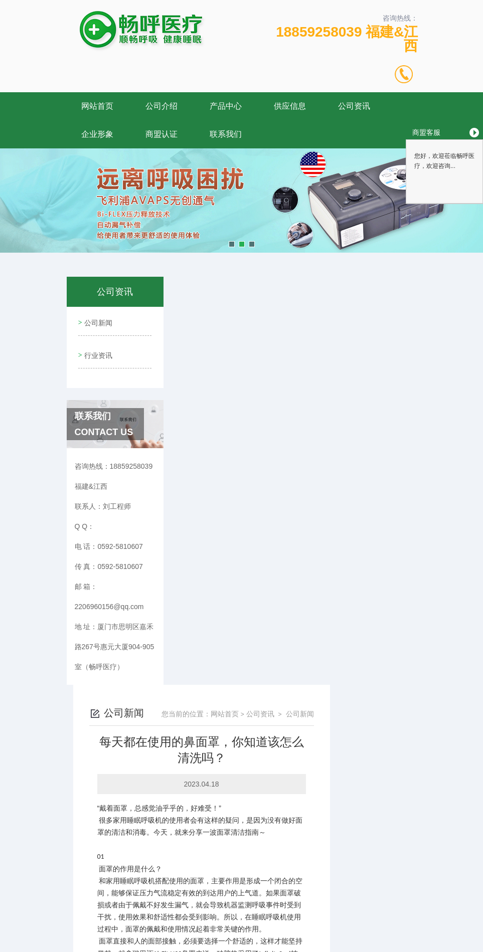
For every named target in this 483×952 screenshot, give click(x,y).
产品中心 (226, 106)
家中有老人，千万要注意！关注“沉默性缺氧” (275, 825)
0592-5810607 (144, 904)
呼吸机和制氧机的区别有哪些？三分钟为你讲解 (279, 842)
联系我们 (226, 134)
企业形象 (97, 134)
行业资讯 (97, 349)
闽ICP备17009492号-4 (312, 920)
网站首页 (97, 106)
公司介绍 (161, 106)
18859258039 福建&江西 (347, 39)
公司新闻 (97, 321)
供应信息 (290, 106)
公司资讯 (354, 106)
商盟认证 (161, 134)
